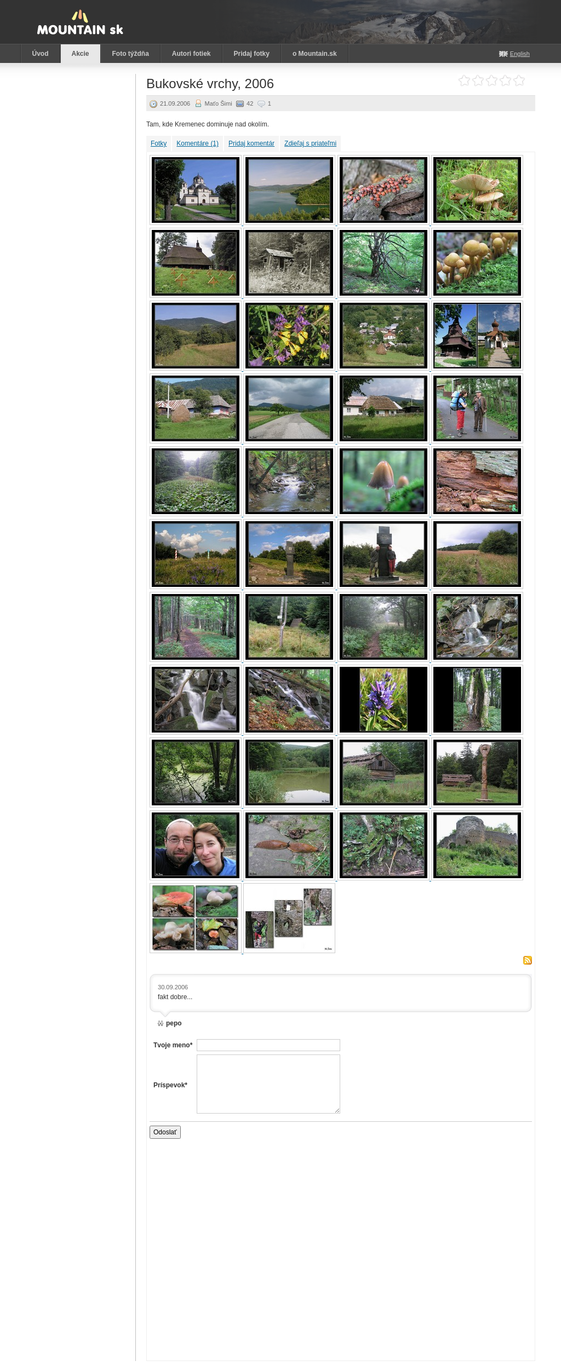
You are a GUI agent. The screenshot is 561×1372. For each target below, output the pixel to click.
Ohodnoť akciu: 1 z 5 (464, 81)
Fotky (159, 143)
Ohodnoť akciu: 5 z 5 (519, 81)
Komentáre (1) (197, 143)
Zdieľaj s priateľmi (310, 143)
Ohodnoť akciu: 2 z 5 (478, 81)
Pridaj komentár (251, 143)
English (520, 53)
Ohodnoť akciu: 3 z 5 (492, 81)
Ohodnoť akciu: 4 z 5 (505, 81)
